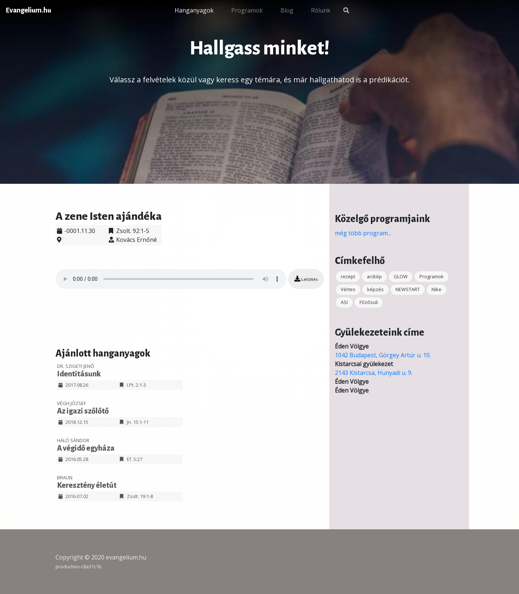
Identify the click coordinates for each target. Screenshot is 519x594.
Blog (286, 10)
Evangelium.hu (28, 10)
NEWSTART (407, 289)
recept (348, 276)
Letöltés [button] (306, 279)
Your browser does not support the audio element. (171, 279)
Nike (436, 289)
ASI (344, 302)
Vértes (348, 289)
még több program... (363, 233)
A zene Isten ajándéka (109, 216)
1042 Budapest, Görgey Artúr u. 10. (383, 355)
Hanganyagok (194, 10)
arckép (374, 276)
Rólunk (320, 10)
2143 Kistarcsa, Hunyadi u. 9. (373, 373)
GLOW (401, 276)
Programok (247, 10)
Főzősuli (368, 302)
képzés (375, 289)
